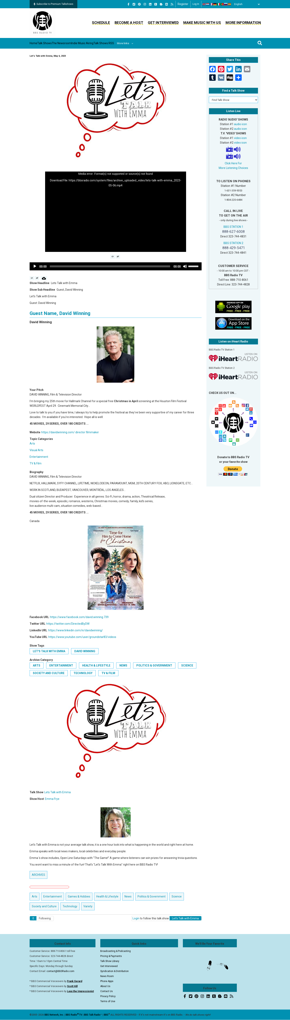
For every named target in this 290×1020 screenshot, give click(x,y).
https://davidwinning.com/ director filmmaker (70, 432)
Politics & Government (154, 665)
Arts (32, 443)
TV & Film (35, 463)
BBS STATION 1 (233, 226)
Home (37, 43)
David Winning (84, 651)
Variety (87, 906)
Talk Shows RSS (136, 43)
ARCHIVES (38, 874)
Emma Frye (52, 798)
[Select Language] (245, 4)
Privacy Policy (108, 996)
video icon (240, 138)
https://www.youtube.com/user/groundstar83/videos (82, 637)
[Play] (35, 266)
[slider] (110, 266)
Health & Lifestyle (96, 665)
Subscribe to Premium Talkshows (53, 4)
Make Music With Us (202, 22)
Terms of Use (107, 1001)
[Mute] (185, 266)
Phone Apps (106, 981)
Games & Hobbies (79, 896)
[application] (115, 212)
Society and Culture (48, 673)
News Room (107, 976)
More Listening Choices (233, 168)
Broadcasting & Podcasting (115, 951)
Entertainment (39, 456)
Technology (83, 673)
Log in (196, 4)
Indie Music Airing (107, 43)
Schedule (101, 22)
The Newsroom (79, 43)
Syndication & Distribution (114, 971)
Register (183, 4)
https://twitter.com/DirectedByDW (67, 623)
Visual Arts (36, 450)
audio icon (240, 124)
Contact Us (106, 991)
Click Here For (233, 163)
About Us (105, 986)
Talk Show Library (109, 961)
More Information (243, 22)
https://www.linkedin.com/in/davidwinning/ (75, 630)
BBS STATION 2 (233, 243)
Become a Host (129, 22)
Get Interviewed (163, 22)
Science (187, 665)
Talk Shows (54, 43)
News (123, 665)
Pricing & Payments (111, 956)
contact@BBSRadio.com (60, 971)
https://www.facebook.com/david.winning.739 (79, 617)
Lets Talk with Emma (57, 792)
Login (136, 918)
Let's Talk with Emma (49, 651)
